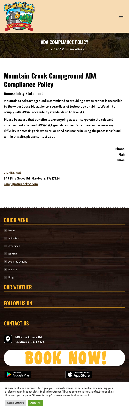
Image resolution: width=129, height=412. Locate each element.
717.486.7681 (13, 173)
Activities (13, 238)
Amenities (14, 246)
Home (11, 230)
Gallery (12, 269)
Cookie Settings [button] (15, 403)
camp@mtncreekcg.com (21, 184)
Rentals (12, 254)
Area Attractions (17, 261)
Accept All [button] (35, 403)
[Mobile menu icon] (121, 16)
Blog (10, 277)
